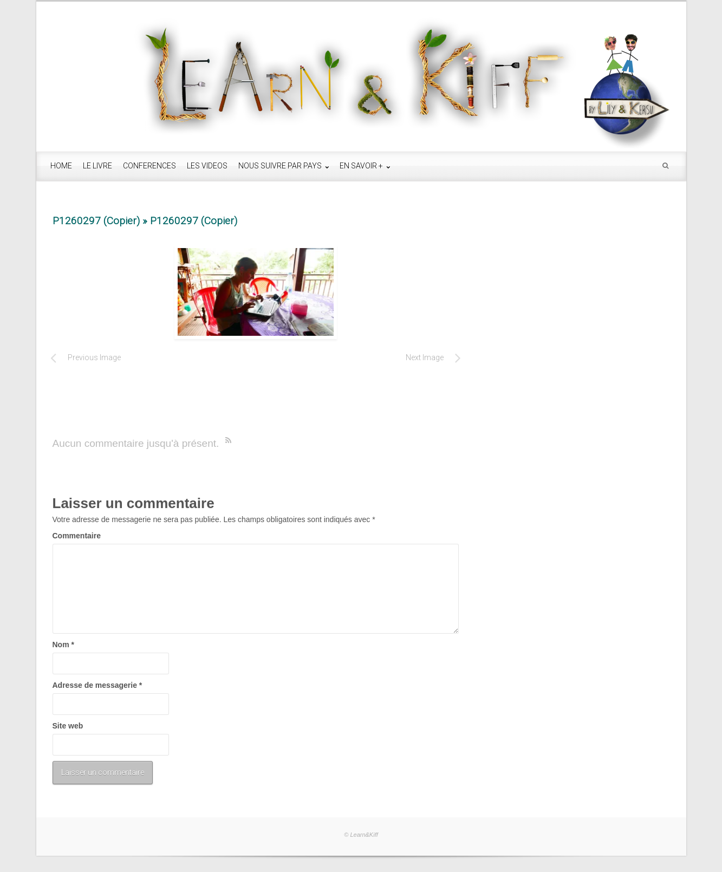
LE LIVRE (97, 165)
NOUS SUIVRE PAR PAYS (280, 165)
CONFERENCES (149, 165)
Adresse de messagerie (97, 685)
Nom (63, 644)
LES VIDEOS (207, 165)
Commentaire (77, 535)
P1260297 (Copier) (96, 220)
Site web (68, 725)
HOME (61, 165)
